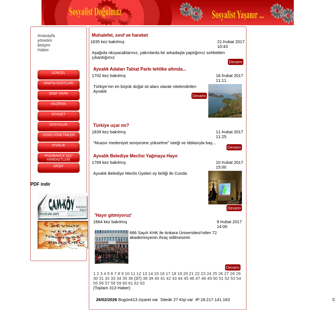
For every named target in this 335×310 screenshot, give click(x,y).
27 (226, 273)
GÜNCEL (58, 73)
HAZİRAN (58, 104)
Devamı (235, 62)
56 (101, 283)
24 (209, 273)
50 (215, 278)
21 (191, 273)
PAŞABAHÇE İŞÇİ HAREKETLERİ (58, 158)
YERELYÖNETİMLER (58, 135)
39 (151, 278)
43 (174, 278)
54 (238, 278)
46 (192, 278)
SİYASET (59, 114)
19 (179, 273)
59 (119, 283)
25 (214, 273)
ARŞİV (58, 166)
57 (107, 283)
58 (113, 283)
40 (156, 278)
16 (162, 273)
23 (203, 273)
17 (168, 273)
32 (107, 278)
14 (150, 273)
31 (101, 278)
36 (130, 278)
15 (156, 273)
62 (136, 283)
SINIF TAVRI (58, 93)
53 (232, 278)
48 (203, 278)
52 (227, 278)
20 (185, 273)
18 (174, 273)
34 (119, 278)
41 (162, 278)
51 (221, 278)
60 (125, 283)
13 (144, 273)
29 (238, 273)
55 (95, 283)
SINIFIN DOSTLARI (58, 83)
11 (133, 273)
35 (125, 278)
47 (197, 278)
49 (209, 278)
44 (180, 278)
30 (95, 278)
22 (197, 273)
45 (186, 278)
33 (113, 278)
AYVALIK (58, 145)
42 (168, 278)
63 (142, 283)
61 (130, 283)
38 (145, 278)
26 (220, 273)
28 (232, 273)
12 (139, 273)
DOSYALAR (58, 125)
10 (127, 273)
